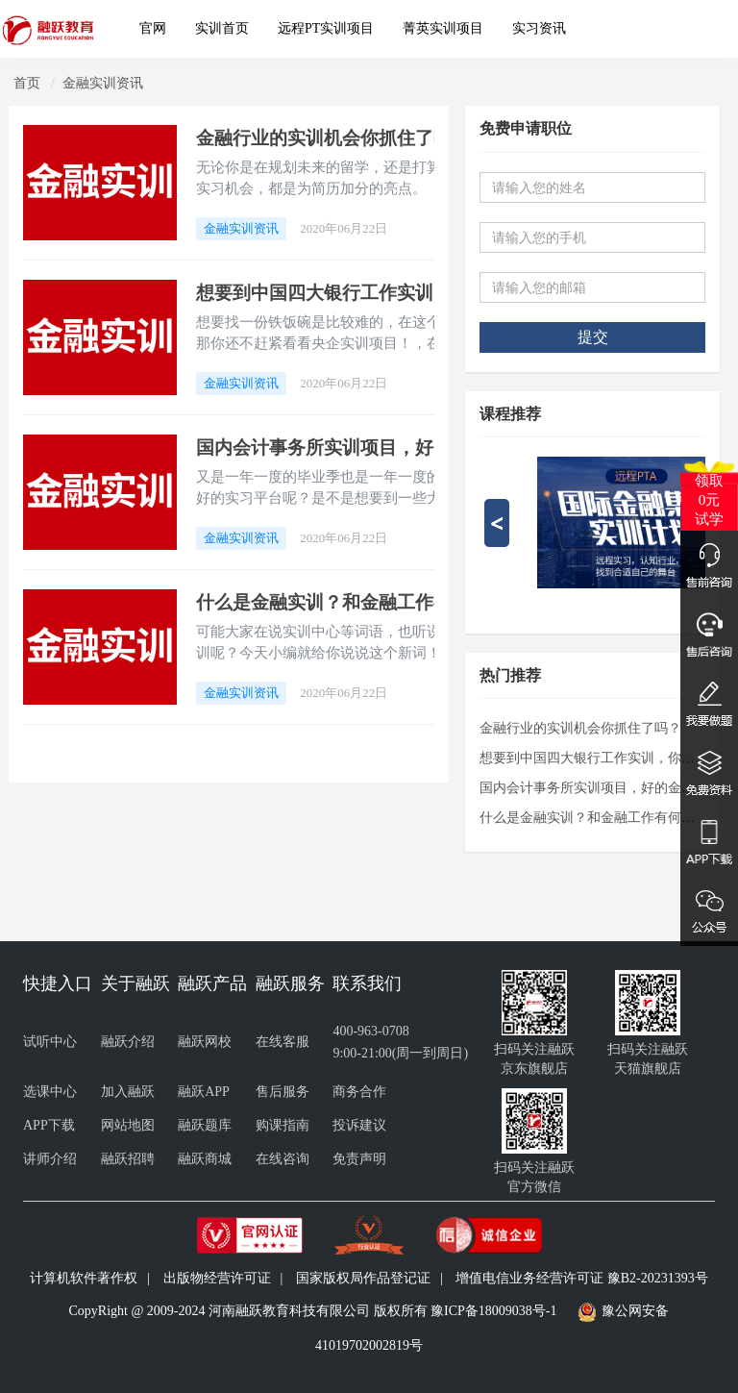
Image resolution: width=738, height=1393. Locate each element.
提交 (593, 337)
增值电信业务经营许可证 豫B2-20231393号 (581, 1278)
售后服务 (282, 1091)
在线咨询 (282, 1159)
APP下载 (49, 1125)
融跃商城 (205, 1159)
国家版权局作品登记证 (363, 1278)
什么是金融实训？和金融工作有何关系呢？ (369, 602)
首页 (26, 83)
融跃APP (204, 1091)
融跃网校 (205, 1041)
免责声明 (359, 1159)
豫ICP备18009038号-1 (493, 1311)
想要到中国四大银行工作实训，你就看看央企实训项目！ (424, 293)
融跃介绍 (128, 1041)
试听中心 (50, 1041)
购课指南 (282, 1125)
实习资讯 (539, 28)
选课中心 (50, 1091)
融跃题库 (205, 1125)
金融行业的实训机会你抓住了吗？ (333, 138)
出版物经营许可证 (217, 1278)
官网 (152, 28)
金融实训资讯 (102, 83)
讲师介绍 (50, 1159)
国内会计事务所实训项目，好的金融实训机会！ (387, 447)
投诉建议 (359, 1125)
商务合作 (359, 1091)
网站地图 (128, 1125)
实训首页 (222, 28)
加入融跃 (128, 1091)
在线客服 (282, 1041)
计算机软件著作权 (83, 1278)
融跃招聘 (128, 1159)
